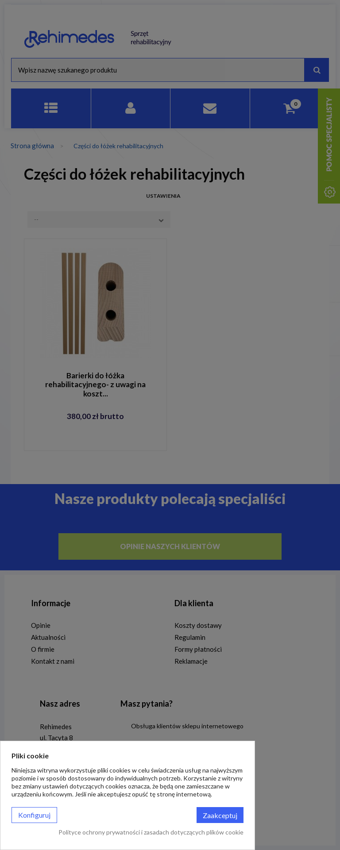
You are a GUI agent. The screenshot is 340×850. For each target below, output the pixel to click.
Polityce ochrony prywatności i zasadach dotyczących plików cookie (150, 832)
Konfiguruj (34, 815)
